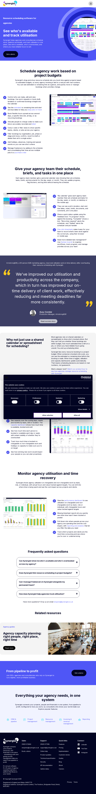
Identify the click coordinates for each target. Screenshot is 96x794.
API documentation (46, 765)
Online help (44, 751)
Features (61, 744)
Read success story (48, 321)
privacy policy (22, 390)
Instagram (82, 752)
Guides (61, 758)
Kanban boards (66, 242)
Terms (76, 782)
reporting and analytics (75, 526)
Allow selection (47, 415)
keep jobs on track (35, 110)
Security (43, 762)
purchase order (20, 153)
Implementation (64, 751)
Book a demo (26, 751)
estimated (17, 108)
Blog (60, 762)
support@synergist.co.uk (48, 748)
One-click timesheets (65, 229)
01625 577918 (44, 744)
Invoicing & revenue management (68, 721)
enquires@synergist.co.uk (63, 602)
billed (34, 124)
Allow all (77, 415)
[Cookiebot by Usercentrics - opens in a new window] (82, 377)
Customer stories (64, 755)
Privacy (69, 782)
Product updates (45, 755)
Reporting (86, 719)
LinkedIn (82, 744)
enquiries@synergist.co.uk (30, 748)
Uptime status (44, 769)
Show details (82, 409)
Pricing (61, 748)
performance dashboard (73, 500)
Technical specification (47, 758)
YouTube (82, 748)
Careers (61, 769)
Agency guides (9, 627)
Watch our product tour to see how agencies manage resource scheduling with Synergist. (69, 371)
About (61, 765)
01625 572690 (26, 744)
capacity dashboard (18, 425)
